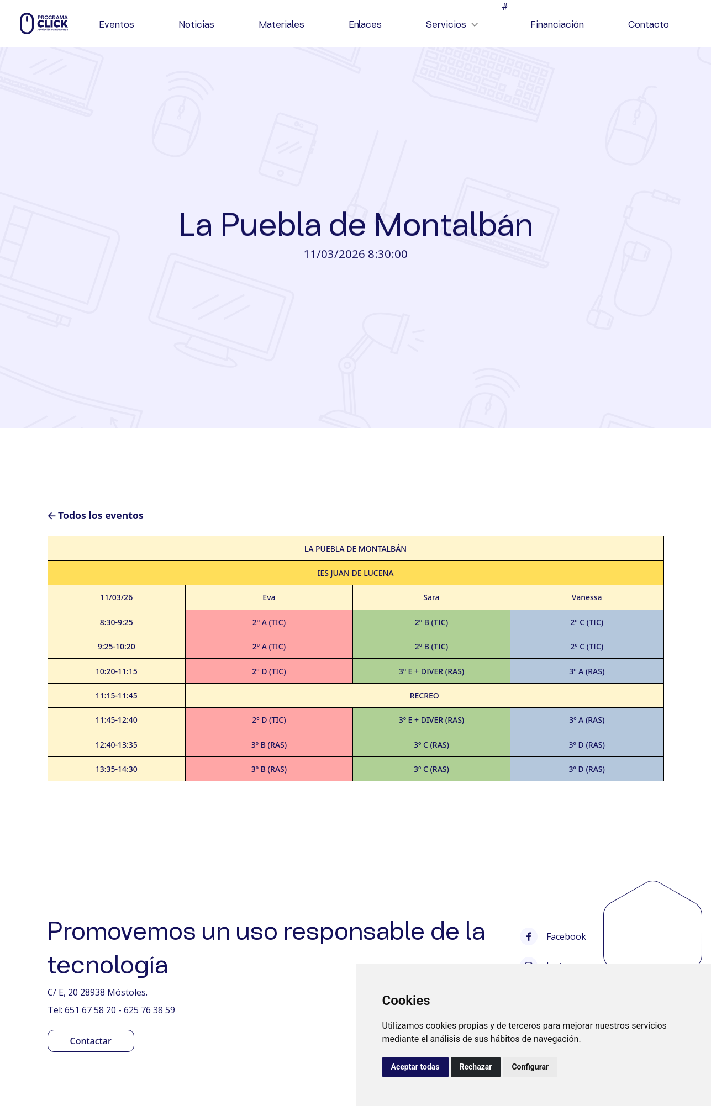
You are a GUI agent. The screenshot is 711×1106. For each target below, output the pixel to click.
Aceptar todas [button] (415, 1066)
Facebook (553, 936)
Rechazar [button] (476, 1066)
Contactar (91, 1041)
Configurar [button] (530, 1066)
